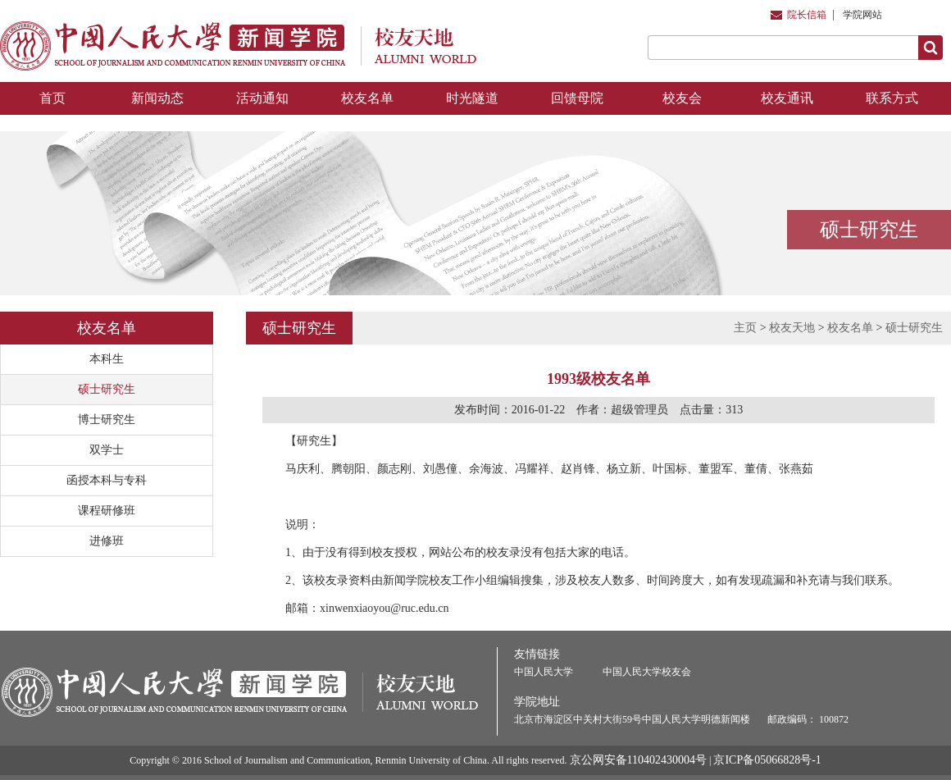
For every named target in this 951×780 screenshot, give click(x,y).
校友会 (682, 98)
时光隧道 (472, 98)
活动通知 (262, 98)
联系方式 (892, 98)
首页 (52, 98)
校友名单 (367, 98)
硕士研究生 (106, 389)
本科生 (106, 359)
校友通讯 (787, 98)
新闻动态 (157, 98)
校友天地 (792, 328)
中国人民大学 (543, 671)
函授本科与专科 (106, 480)
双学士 (106, 450)
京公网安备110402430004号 (638, 760)
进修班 (106, 541)
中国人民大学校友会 (647, 671)
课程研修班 (106, 510)
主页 (745, 328)
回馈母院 (577, 98)
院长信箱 (806, 15)
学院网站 (862, 15)
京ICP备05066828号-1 (767, 760)
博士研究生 (106, 419)
